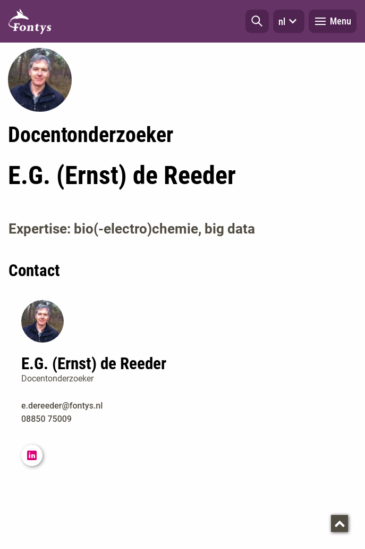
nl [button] (288, 21)
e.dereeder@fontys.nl (62, 406)
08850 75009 (46, 419)
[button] (257, 21)
